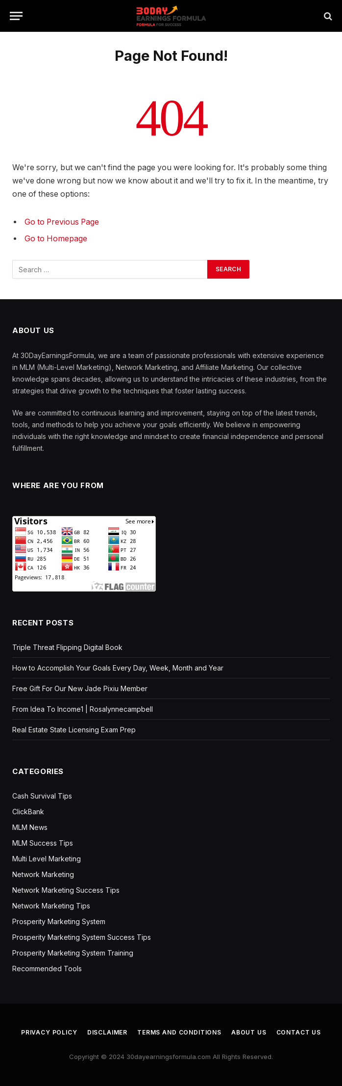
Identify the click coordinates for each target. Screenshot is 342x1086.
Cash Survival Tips (42, 796)
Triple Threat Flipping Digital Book (67, 647)
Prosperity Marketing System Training (72, 953)
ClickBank (28, 811)
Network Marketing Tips (51, 906)
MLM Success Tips (42, 843)
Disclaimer (107, 1032)
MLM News (30, 827)
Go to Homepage (55, 238)
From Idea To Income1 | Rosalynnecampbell (82, 709)
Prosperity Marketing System (58, 921)
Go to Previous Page (61, 222)
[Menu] (16, 16)
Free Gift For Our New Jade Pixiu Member (79, 688)
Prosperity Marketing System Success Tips (81, 937)
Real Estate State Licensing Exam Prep (74, 729)
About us (249, 1032)
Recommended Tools (47, 968)
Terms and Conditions (179, 1032)
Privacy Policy (49, 1032)
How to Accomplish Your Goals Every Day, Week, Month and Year (117, 668)
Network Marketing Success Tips (66, 890)
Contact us (298, 1032)
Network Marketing (43, 874)
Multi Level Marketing (46, 858)
